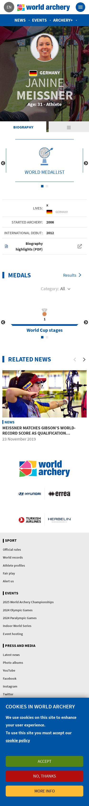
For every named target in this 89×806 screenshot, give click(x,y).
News (20, 20)
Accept (45, 761)
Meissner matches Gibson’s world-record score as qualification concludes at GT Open (38, 433)
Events (39, 20)
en (9, 7)
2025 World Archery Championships (28, 602)
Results (69, 275)
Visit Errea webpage (59, 493)
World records (13, 557)
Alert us (8, 581)
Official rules (12, 549)
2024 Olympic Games (18, 610)
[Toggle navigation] (80, 7)
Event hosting (13, 634)
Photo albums (13, 662)
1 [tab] (42, 186)
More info (44, 791)
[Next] (84, 359)
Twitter (8, 694)
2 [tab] (47, 186)
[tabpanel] (44, 160)
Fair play (9, 573)
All (62, 288)
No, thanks (44, 776)
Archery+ (63, 20)
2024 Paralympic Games (20, 618)
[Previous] (74, 359)
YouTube (9, 670)
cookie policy (18, 740)
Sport (11, 540)
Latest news (11, 655)
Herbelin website (59, 520)
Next (86, 163)
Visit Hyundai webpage (29, 493)
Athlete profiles (14, 565)
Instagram (10, 686)
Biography (23, 127)
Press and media (20, 646)
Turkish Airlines (30, 520)
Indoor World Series (17, 626)
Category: (50, 288)
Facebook (9, 678)
